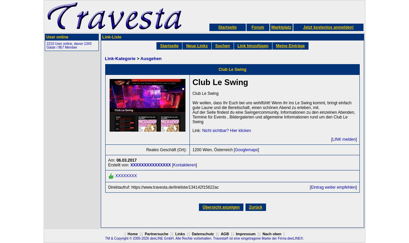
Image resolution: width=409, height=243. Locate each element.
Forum (258, 27)
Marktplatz (281, 27)
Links (180, 234)
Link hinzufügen (252, 46)
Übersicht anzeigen (221, 207)
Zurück (255, 207)
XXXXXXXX (126, 175)
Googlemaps (246, 149)
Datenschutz (203, 234)
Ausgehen (151, 58)
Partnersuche (156, 234)
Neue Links (197, 46)
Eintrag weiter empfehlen (333, 187)
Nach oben (272, 234)
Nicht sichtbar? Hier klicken (226, 130)
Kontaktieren (184, 165)
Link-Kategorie (120, 58)
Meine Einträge (290, 46)
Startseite (227, 27)
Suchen (222, 46)
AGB (225, 234)
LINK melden (344, 139)
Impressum (246, 234)
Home (132, 234)
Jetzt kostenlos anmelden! (328, 27)
